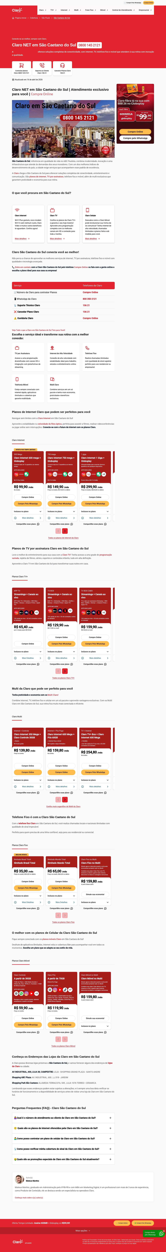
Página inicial (19, 18)
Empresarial (145, 10)
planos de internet (37, 176)
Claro (43, 10)
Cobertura (34, 18)
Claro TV (66, 555)
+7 (70, 990)
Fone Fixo (91, 10)
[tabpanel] (63, 493)
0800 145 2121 (89, 45)
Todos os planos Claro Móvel (63, 1046)
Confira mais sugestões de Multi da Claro (63, 806)
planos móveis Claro (51, 939)
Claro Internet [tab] (18, 440)
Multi (78, 10)
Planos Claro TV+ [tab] (20, 576)
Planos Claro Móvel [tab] (21, 961)
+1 (70, 474)
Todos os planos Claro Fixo (63, 922)
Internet (66, 10)
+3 (104, 474)
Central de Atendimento (123, 10)
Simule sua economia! (95, 894)
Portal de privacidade (104, 1240)
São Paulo (46, 18)
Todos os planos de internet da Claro (63, 538)
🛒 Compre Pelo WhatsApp (132, 3)
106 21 (86, 305)
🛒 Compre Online (121, 1223)
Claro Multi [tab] (17, 716)
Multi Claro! (53, 695)
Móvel (104, 10)
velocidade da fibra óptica (50, 424)
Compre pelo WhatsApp (135, 138)
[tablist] (63, 441)
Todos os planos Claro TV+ (63, 678)
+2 (36, 612)
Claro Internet (44, 418)
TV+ (53, 10)
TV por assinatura (55, 176)
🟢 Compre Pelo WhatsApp (142, 1223)
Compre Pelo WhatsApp (28, 504)
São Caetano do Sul (62, 18)
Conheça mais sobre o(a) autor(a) (29, 1198)
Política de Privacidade (89, 1240)
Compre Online (148, 3)
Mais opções (83, 1230)
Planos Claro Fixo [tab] (20, 845)
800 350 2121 (90, 299)
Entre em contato (23, 267)
